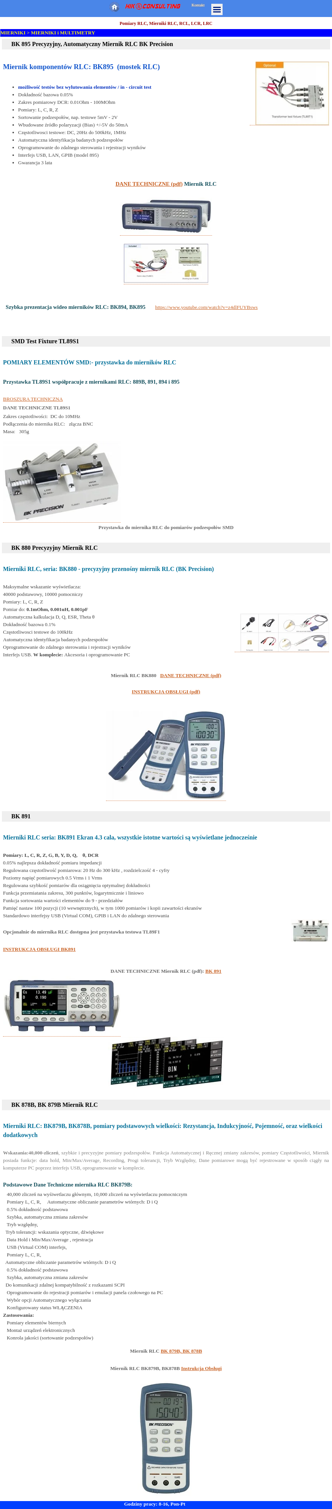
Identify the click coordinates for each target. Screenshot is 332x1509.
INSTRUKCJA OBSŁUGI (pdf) (166, 691)
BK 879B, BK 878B (181, 1351)
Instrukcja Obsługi (201, 1368)
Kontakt (198, 5)
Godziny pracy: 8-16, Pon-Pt (154, 1504)
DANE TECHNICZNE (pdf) (149, 184)
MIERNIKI (13, 32)
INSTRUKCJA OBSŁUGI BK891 (39, 949)
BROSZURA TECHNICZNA (33, 399)
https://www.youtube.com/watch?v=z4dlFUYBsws (206, 307)
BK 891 (213, 971)
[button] (289, 93)
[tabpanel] (166, 53)
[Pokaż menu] (217, 9)
